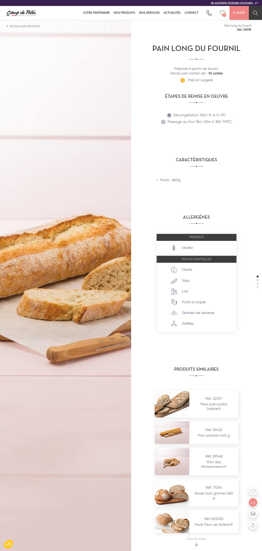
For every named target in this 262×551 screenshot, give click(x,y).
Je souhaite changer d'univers (234, 3)
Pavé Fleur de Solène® (214, 525)
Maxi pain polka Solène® (213, 407)
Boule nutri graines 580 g (214, 496)
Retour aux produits (24, 26)
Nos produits (124, 12)
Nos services (149, 12)
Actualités (172, 12)
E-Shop (239, 13)
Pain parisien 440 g (214, 435)
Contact (191, 12)
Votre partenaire (96, 12)
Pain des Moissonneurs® (213, 464)
